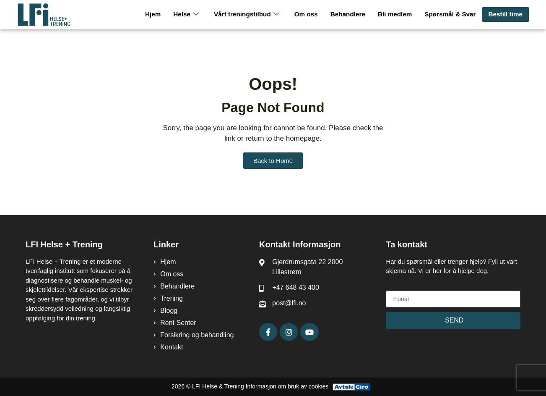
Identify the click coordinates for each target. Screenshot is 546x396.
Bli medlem (396, 14)
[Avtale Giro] (351, 387)
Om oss (308, 14)
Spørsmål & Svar (451, 14)
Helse (190, 14)
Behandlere (350, 14)
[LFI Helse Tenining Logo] (55, 14)
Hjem (157, 14)
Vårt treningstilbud (250, 14)
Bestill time (506, 14)
